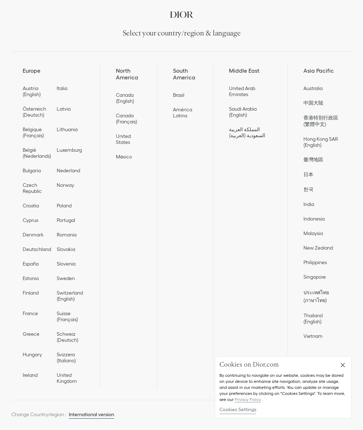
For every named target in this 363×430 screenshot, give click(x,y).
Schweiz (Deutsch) (67, 337)
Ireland (30, 375)
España (31, 264)
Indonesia (314, 219)
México (124, 157)
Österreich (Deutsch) (34, 112)
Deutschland (37, 249)
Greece (31, 334)
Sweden (66, 278)
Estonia (31, 278)
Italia (62, 88)
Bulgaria (32, 170)
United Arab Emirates (242, 91)
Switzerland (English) (70, 296)
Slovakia (66, 249)
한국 (308, 189)
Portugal (66, 220)
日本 (308, 174)
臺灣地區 (313, 159)
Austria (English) (32, 91)
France (30, 313)
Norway (65, 185)
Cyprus (30, 220)
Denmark (33, 235)
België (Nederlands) (37, 153)
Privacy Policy (248, 399)
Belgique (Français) (33, 132)
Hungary (32, 354)
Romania (67, 235)
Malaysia (313, 233)
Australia (313, 88)
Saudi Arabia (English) (243, 112)
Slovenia (66, 264)
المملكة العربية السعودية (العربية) (247, 132)
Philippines (315, 262)
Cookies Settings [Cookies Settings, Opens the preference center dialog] (237, 409)
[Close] (343, 365)
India (308, 204)
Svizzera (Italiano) (66, 357)
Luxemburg (69, 150)
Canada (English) (125, 98)
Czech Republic (32, 188)
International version (91, 414)
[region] (283, 387)
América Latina (182, 112)
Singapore (314, 277)
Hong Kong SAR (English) (320, 142)
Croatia (31, 205)
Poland (64, 205)
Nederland (68, 170)
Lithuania (67, 129)
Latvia (64, 109)
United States (123, 139)
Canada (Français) (126, 118)
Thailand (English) (313, 318)
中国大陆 (313, 103)
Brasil (178, 95)
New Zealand (318, 248)
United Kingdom (67, 378)
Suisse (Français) (67, 316)
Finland (31, 293)
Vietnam (313, 336)
